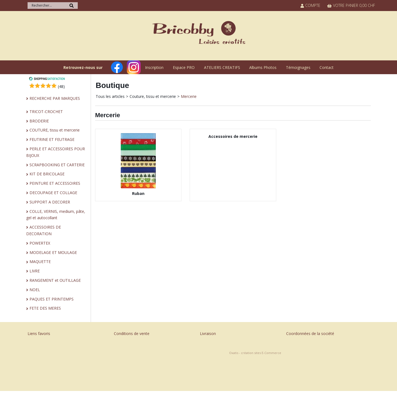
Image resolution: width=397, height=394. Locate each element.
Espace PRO (184, 67)
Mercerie (189, 96)
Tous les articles (110, 96)
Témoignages (298, 67)
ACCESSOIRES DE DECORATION (43, 230)
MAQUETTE (40, 261)
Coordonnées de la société (310, 333)
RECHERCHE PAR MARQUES (54, 98)
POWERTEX (39, 243)
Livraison (208, 333)
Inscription (154, 67)
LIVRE (34, 271)
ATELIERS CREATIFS (222, 67)
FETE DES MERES (45, 308)
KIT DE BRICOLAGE (47, 173)
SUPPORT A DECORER (49, 202)
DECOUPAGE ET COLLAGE (53, 192)
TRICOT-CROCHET (46, 111)
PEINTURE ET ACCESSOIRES (54, 183)
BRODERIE (39, 121)
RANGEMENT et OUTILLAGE (55, 280)
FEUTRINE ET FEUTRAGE (51, 139)
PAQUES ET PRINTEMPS (51, 299)
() (61, 86)
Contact (327, 67)
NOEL (34, 289)
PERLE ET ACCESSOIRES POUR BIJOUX (55, 152)
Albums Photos (263, 67)
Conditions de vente (131, 333)
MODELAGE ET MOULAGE (53, 252)
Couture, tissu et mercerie (153, 96)
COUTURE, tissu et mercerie (54, 130)
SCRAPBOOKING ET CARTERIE (57, 164)
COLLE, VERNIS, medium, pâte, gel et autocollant (55, 215)
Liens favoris (39, 333)
